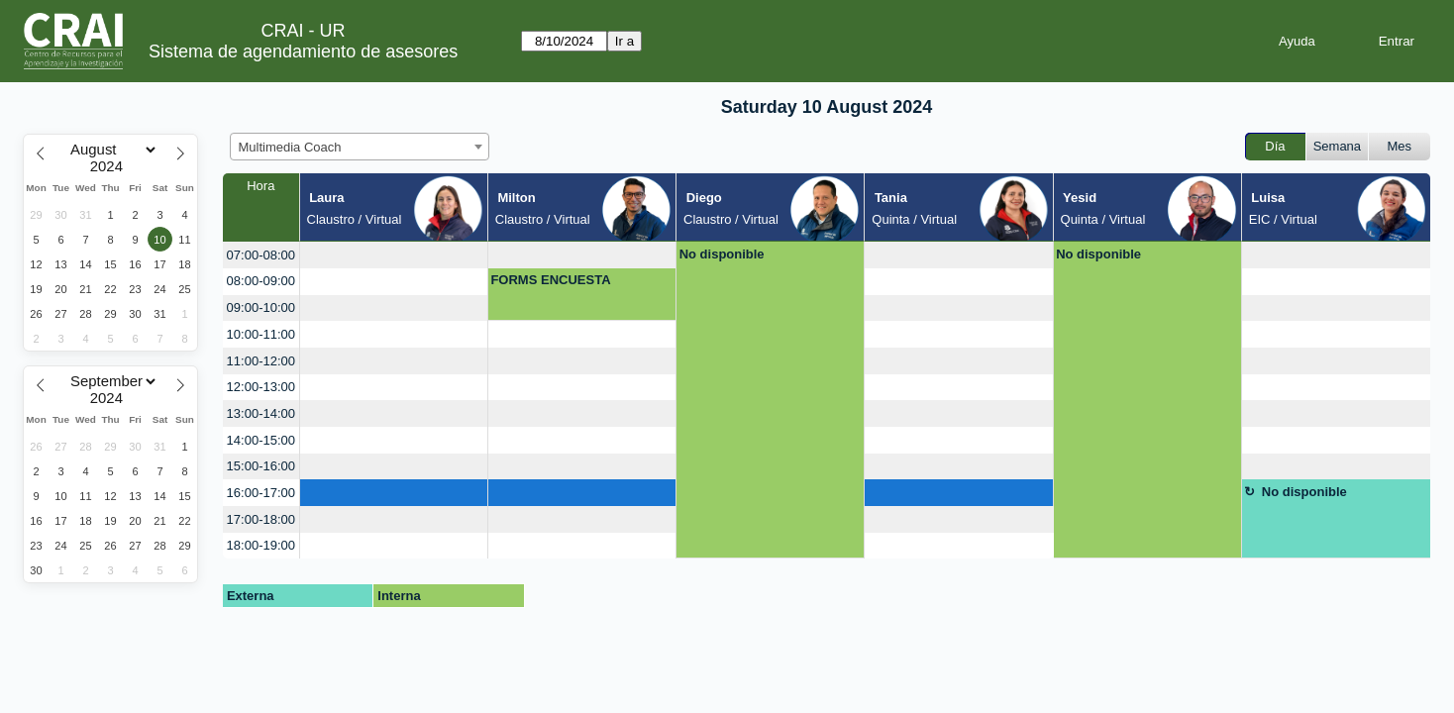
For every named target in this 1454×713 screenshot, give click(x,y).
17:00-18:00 (261, 519)
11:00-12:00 (261, 361)
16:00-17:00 (261, 492)
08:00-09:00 (261, 280)
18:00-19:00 (261, 545)
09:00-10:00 (261, 307)
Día (1275, 146)
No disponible (722, 254)
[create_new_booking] (393, 255)
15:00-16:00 (261, 465)
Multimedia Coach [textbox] (290, 147)
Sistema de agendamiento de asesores (303, 51)
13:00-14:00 (261, 413)
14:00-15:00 (261, 440)
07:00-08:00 (261, 255)
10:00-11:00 (261, 334)
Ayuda (1297, 41)
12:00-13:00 (261, 386)
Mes (1400, 146)
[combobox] (359, 146)
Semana (1337, 146)
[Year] (111, 166)
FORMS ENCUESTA (550, 279)
